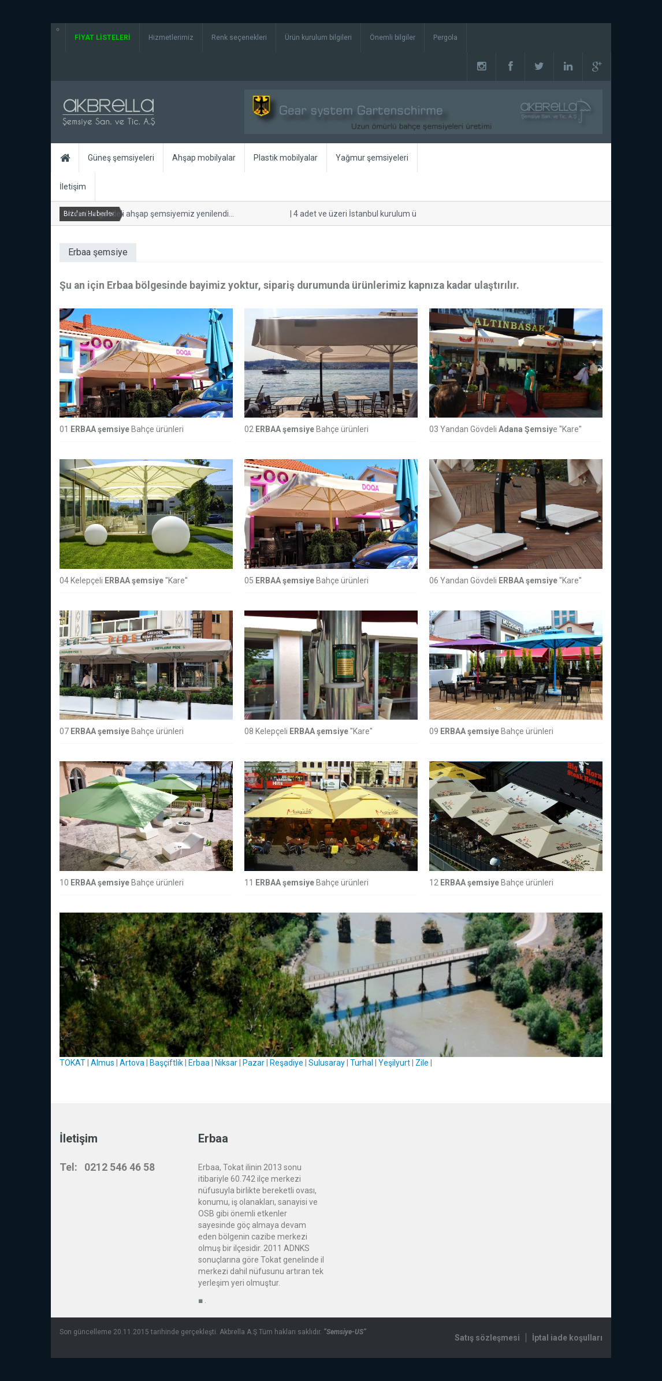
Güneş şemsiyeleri (121, 157)
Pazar (254, 1062)
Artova (132, 1062)
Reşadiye (286, 1062)
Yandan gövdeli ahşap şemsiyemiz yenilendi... (147, 213)
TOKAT (72, 1062)
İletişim (72, 186)
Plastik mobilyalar (286, 157)
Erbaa (199, 1062)
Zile (422, 1062)
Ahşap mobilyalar (204, 157)
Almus (102, 1062)
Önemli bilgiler (392, 37)
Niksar (226, 1062)
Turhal (361, 1062)
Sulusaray (326, 1062)
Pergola (445, 37)
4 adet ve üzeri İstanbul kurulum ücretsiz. (364, 213)
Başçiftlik (166, 1062)
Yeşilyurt (394, 1062)
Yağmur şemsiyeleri (372, 157)
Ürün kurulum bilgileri (318, 37)
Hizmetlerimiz (171, 37)
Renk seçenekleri (239, 37)
